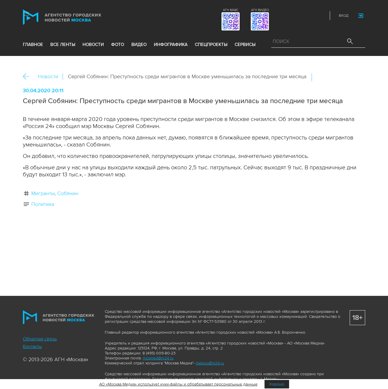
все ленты (62, 44)
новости (93, 44)
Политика (42, 204)
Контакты (32, 346)
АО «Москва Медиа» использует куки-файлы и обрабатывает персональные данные (178, 384)
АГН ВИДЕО (260, 10)
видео (139, 44)
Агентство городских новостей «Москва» (73, 17)
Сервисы (245, 44)
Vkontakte (294, 15)
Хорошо (276, 384)
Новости (48, 76)
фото (117, 44)
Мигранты (43, 193)
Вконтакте (320, 77)
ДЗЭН (281, 15)
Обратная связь (40, 339)
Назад (28, 77)
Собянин (67, 193)
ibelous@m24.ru (210, 363)
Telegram (307, 15)
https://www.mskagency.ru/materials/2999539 (358, 77)
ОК (333, 77)
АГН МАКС (230, 10)
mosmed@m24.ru (158, 358)
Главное (33, 44)
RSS (320, 15)
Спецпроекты (211, 44)
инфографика (171, 44)
